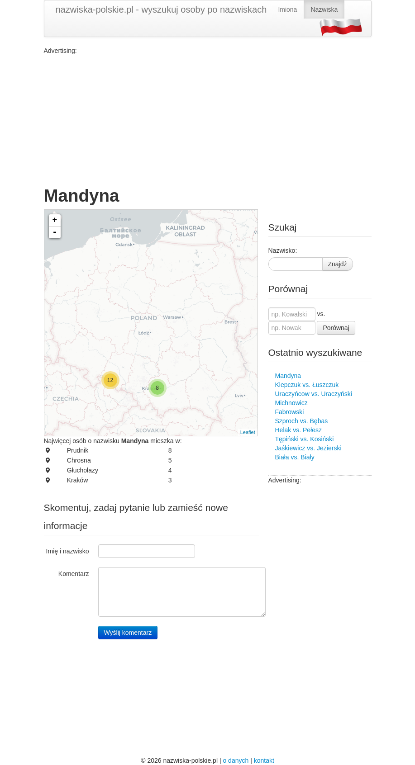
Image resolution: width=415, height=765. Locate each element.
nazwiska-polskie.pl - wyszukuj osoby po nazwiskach (161, 9)
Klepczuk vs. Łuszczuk (307, 384)
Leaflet (247, 432)
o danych (235, 760)
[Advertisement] (208, 118)
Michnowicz (291, 402)
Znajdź (337, 264)
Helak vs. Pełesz (298, 430)
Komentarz (73, 573)
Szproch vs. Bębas (301, 421)
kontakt (264, 760)
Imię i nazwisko (67, 551)
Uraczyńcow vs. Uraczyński (313, 393)
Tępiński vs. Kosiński (304, 439)
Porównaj (336, 327)
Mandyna (288, 375)
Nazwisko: (282, 250)
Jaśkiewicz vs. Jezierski (308, 448)
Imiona (287, 9)
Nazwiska (324, 9)
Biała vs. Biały (295, 457)
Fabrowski (289, 412)
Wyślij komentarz (128, 632)
